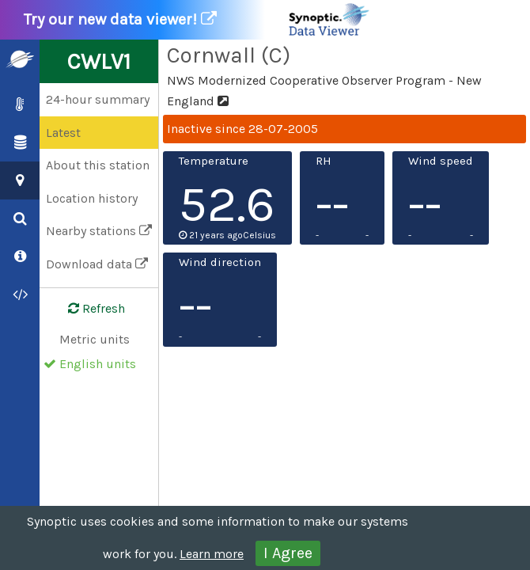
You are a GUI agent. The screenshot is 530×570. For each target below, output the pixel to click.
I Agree (287, 553)
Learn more (212, 553)
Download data (97, 264)
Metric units (94, 339)
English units (97, 363)
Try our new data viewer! (197, 20)
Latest (63, 132)
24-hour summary (98, 99)
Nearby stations (99, 230)
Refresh (87, 309)
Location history (92, 198)
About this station (98, 165)
